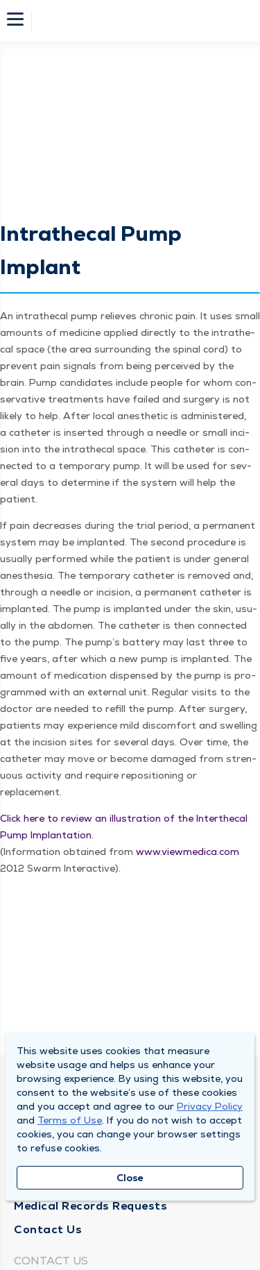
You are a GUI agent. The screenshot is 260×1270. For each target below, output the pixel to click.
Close (130, 1177)
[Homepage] (139, 21)
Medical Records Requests (90, 1206)
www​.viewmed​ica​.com (187, 851)
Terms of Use (69, 1120)
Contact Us (48, 1229)
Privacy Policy (210, 1106)
